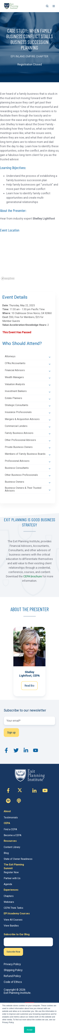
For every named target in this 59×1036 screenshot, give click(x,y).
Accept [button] (29, 1030)
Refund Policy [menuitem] (12, 976)
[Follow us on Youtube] (45, 790)
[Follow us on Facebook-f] (8, 790)
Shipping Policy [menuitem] (13, 970)
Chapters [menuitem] (9, 896)
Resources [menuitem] (10, 840)
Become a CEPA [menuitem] (12, 835)
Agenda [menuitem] (8, 884)
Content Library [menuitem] (12, 847)
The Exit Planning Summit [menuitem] (14, 866)
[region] (29, 259)
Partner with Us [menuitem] (12, 878)
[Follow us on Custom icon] (8, 800)
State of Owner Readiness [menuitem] (18, 858)
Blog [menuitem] (6, 853)
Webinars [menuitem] (9, 901)
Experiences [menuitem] (11, 889)
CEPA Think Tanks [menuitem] (13, 907)
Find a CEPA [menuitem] (10, 829)
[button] (47, 6)
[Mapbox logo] (8, 278)
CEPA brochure (32, 576)
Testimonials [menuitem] (11, 817)
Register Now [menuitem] (11, 872)
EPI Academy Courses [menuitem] (17, 913)
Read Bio (29, 685)
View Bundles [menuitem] (11, 925)
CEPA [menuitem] (7, 823)
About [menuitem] (7, 811)
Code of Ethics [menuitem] (13, 981)
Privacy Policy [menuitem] (12, 964)
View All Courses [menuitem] (13, 919)
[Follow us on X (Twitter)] (21, 790)
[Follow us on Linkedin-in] (34, 790)
